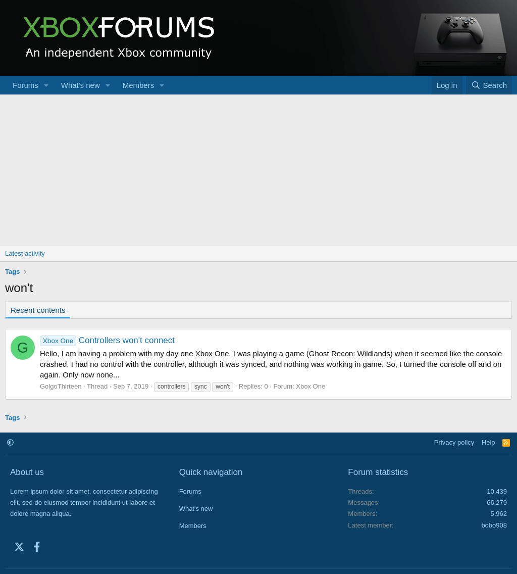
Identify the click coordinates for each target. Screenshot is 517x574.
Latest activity (25, 253)
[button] (46, 85)
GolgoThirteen (60, 386)
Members (138, 85)
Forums (25, 85)
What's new (80, 85)
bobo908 (494, 525)
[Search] (489, 85)
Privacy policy (454, 442)
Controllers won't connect (107, 340)
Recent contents (38, 310)
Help (488, 442)
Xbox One (310, 386)
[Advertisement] (258, 170)
